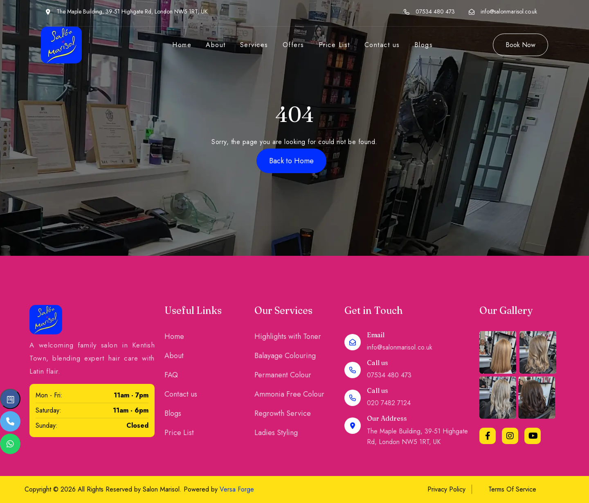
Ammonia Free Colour (289, 394)
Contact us (382, 45)
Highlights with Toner (287, 336)
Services (254, 45)
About (216, 45)
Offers (293, 45)
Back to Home (291, 161)
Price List (334, 45)
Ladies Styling (276, 432)
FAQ (171, 375)
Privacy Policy (446, 489)
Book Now (520, 45)
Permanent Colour (282, 375)
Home (181, 45)
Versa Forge (237, 489)
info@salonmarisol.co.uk (509, 11)
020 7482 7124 (389, 403)
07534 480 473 (435, 11)
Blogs (423, 45)
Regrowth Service (282, 413)
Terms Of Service (512, 489)
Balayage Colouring (285, 355)
